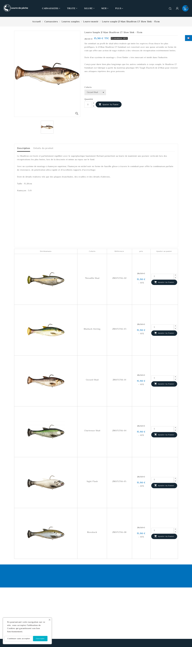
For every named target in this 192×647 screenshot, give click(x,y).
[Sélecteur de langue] (188, 38)
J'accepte (40, 638)
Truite (72, 8)
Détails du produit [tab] (43, 148)
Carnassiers (51, 8)
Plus (118, 8)
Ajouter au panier (109, 104)
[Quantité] (87, 104)
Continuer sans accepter (18, 638)
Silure (89, 8)
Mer (105, 8)
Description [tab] (23, 148)
